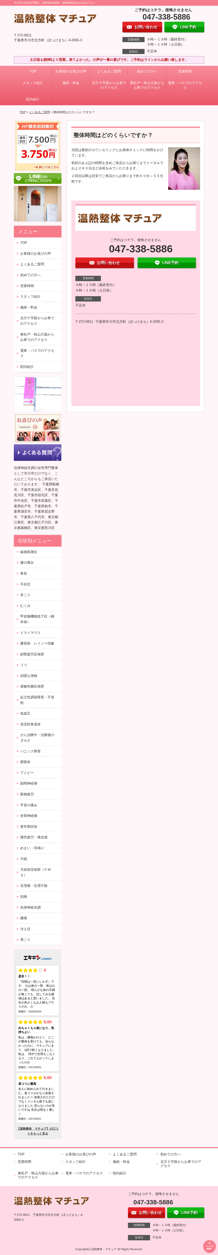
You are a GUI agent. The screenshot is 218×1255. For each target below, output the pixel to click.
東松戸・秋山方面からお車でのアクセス (147, 85)
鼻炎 (23, 573)
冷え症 (25, 929)
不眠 (23, 859)
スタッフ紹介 (33, 83)
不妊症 (25, 584)
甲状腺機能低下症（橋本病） (37, 619)
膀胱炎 (25, 762)
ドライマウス (30, 633)
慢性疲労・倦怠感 (33, 837)
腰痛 (23, 918)
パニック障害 (30, 751)
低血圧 (25, 713)
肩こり (25, 939)
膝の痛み (27, 562)
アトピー (27, 773)
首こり (25, 595)
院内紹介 (33, 99)
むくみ (25, 605)
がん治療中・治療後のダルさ (37, 737)
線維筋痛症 (28, 552)
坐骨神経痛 (28, 816)
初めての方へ (147, 71)
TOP (32, 71)
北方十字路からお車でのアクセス (109, 85)
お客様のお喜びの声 (71, 71)
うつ (23, 665)
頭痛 (23, 896)
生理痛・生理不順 (33, 886)
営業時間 (185, 71)
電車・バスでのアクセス (185, 85)
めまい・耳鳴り (32, 848)
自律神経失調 (30, 907)
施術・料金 (70, 83)
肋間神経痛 (28, 783)
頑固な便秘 (28, 676)
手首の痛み (28, 805)
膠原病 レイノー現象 (37, 643)
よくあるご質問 (109, 71)
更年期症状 (28, 826)
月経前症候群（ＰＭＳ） (35, 872)
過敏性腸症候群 (32, 686)
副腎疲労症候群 (32, 654)
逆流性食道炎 (30, 724)
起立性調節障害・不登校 (37, 700)
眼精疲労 (27, 794)
